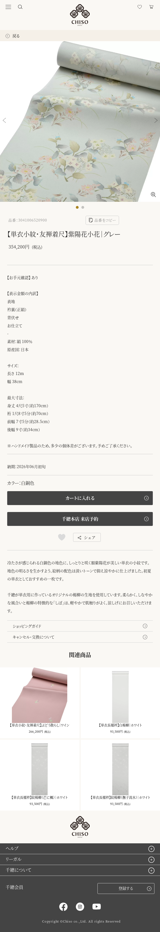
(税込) (47, 732)
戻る (13, 35)
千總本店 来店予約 (80, 519)
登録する (134, 888)
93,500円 (116, 731)
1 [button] (78, 209)
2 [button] (84, 209)
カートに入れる (80, 498)
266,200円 (36, 731)
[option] (80, 121)
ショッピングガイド (27, 626)
